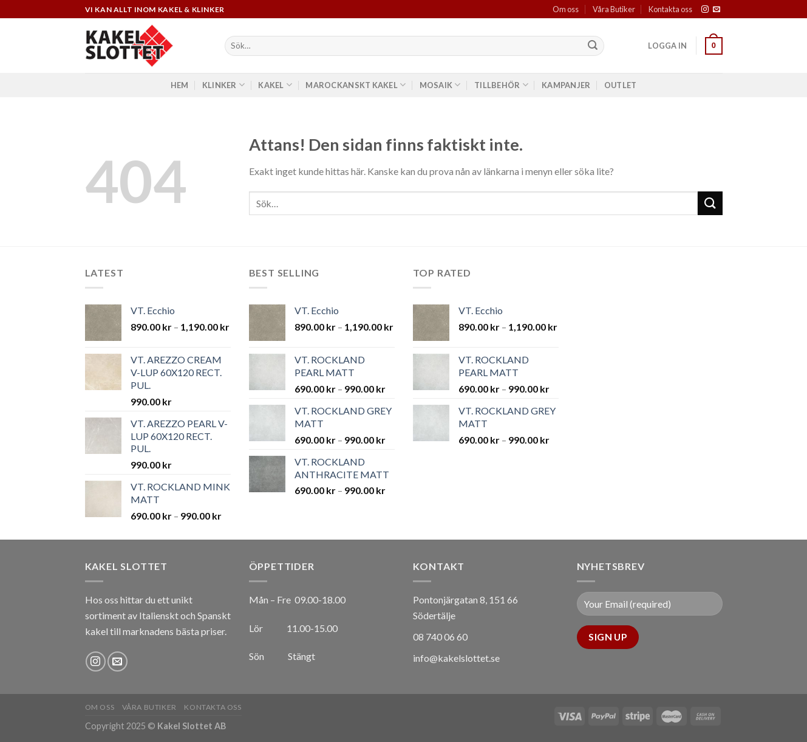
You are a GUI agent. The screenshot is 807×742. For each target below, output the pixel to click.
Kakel (275, 85)
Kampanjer (566, 85)
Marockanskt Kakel (355, 85)
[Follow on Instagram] (705, 9)
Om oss (566, 9)
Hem (180, 85)
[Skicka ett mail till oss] (716, 9)
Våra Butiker (614, 9)
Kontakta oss (670, 9)
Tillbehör (501, 85)
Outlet (620, 85)
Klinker (223, 85)
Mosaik (440, 85)
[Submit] (592, 46)
